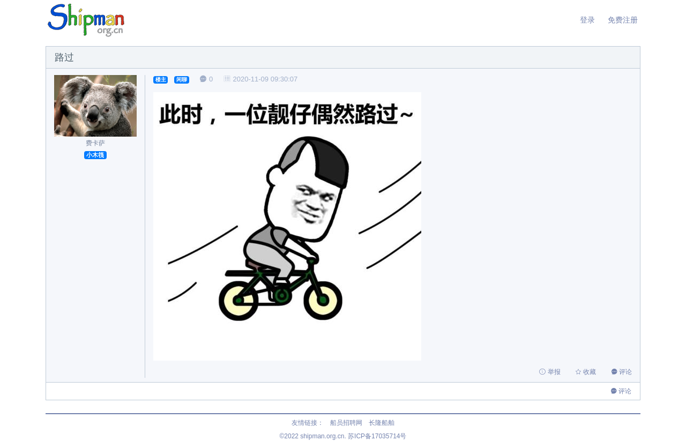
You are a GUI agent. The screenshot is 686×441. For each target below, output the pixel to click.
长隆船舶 (381, 423)
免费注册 (623, 20)
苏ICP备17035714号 (377, 436)
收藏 (586, 372)
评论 (621, 372)
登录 (587, 20)
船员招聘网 (346, 423)
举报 (550, 372)
